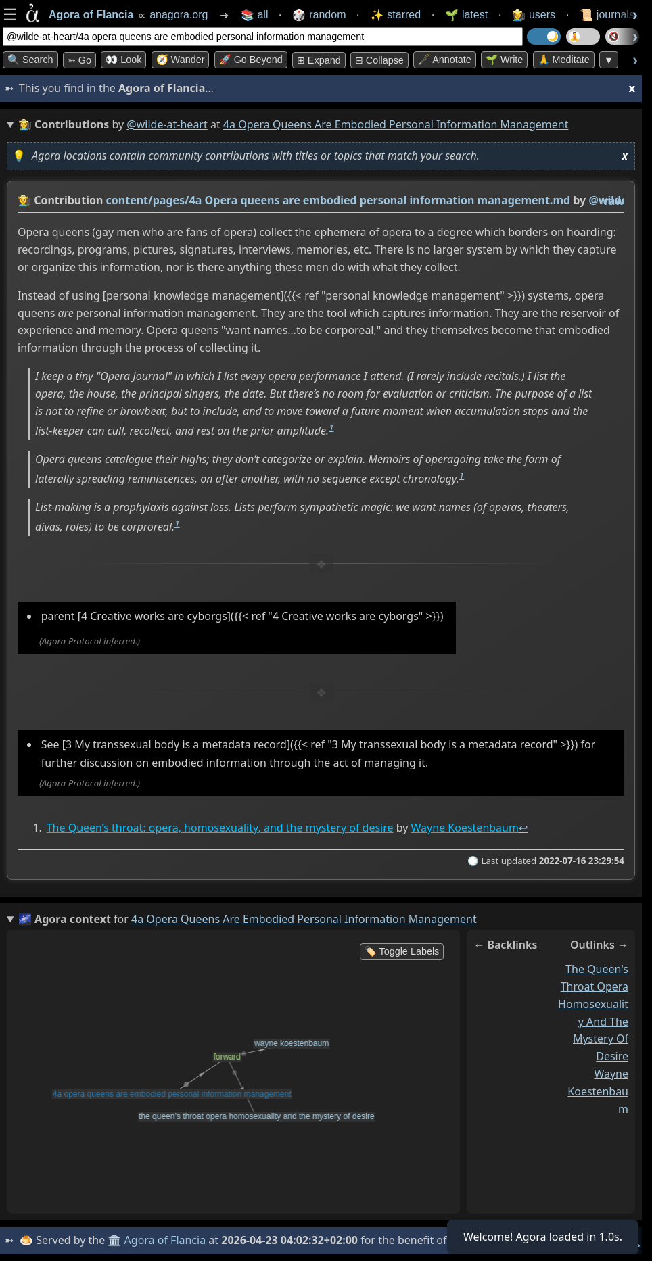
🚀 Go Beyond (251, 59)
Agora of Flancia (165, 1240)
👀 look (123, 59)
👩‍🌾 (24, 200)
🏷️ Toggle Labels (402, 951)
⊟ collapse (379, 60)
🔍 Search (30, 59)
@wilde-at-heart (166, 124)
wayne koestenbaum (597, 1091)
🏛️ (114, 1240)
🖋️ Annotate (444, 59)
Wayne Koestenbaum (465, 827)
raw (614, 200)
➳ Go (79, 60)
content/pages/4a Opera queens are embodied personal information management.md (338, 200)
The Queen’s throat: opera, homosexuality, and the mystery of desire (220, 827)
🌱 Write (504, 59)
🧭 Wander (180, 59)
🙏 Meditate (564, 59)
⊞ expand (319, 60)
